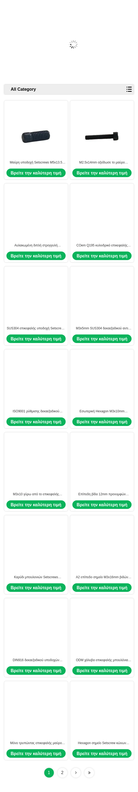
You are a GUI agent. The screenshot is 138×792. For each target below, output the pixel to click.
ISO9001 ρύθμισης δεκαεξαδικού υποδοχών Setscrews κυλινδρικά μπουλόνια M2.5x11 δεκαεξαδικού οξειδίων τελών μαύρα (36, 411)
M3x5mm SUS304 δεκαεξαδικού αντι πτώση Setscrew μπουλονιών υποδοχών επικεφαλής (102, 328)
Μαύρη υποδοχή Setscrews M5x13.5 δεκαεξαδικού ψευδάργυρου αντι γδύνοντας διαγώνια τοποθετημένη (36, 163)
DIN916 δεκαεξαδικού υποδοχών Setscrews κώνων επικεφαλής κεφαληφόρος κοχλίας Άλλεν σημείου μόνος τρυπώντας (36, 660)
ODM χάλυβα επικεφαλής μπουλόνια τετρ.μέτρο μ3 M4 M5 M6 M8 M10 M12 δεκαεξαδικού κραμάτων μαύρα (102, 660)
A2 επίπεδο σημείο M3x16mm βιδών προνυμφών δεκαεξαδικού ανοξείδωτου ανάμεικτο (102, 577)
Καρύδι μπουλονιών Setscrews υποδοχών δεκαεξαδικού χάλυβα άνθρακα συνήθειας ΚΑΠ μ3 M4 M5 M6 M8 (36, 577)
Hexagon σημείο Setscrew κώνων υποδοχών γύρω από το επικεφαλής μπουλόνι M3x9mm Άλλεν (102, 743)
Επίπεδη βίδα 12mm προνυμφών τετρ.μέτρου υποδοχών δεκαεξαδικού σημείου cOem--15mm (102, 494)
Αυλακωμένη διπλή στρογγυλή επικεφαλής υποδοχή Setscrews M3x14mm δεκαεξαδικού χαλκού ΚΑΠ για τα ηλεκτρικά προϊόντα (36, 245)
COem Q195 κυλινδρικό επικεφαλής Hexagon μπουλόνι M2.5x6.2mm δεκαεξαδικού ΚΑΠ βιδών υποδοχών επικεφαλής (102, 245)
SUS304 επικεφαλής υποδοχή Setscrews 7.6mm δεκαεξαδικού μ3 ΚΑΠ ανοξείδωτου (36, 328)
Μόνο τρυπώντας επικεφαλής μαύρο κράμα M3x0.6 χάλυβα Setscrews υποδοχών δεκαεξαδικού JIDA (36, 743)
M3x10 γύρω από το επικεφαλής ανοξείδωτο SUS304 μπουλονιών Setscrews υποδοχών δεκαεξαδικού (36, 494)
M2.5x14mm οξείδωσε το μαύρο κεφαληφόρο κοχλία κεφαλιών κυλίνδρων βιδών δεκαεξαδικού (102, 163)
